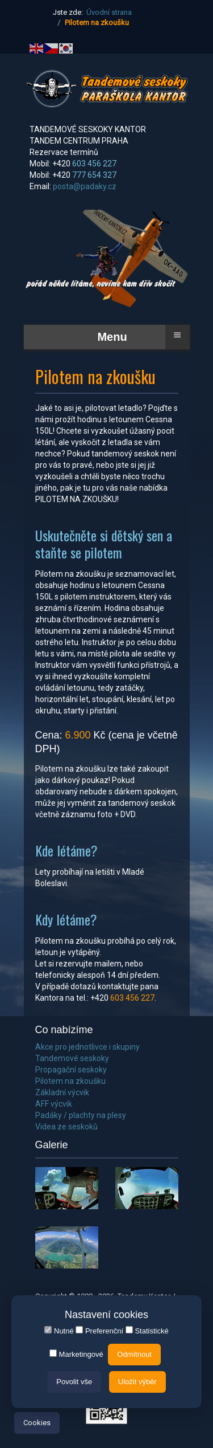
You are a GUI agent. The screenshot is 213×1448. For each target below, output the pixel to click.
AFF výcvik (53, 1103)
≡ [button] (177, 334)
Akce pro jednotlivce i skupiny (87, 1046)
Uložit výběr (137, 1381)
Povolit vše (74, 1381)
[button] (66, 1188)
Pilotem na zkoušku (70, 1081)
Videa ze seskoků (66, 1126)
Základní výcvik (62, 1092)
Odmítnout (134, 1354)
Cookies (37, 1422)
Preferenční (99, 1330)
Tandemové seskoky (72, 1058)
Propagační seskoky (71, 1069)
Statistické (147, 1330)
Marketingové (76, 1354)
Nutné (58, 1330)
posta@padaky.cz (84, 186)
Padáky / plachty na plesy (80, 1115)
